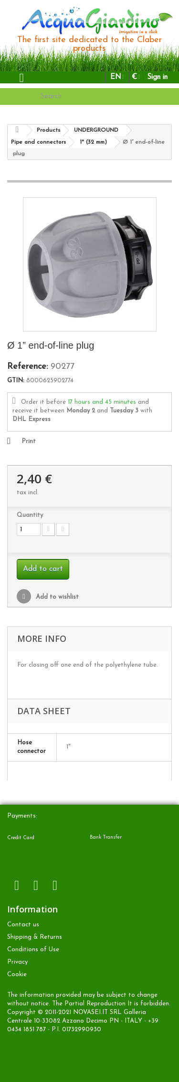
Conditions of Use (33, 949)
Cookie (17, 974)
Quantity (30, 515)
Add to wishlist (56, 597)
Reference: (27, 367)
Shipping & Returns (34, 937)
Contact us (23, 925)
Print (28, 441)
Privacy (17, 962)
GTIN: (15, 380)
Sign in (157, 77)
